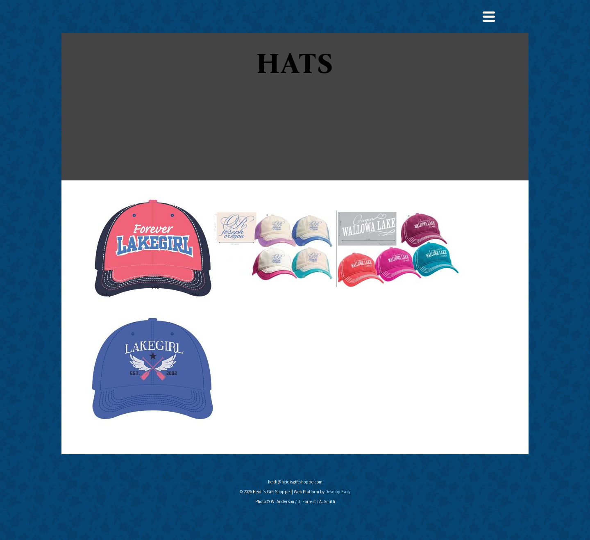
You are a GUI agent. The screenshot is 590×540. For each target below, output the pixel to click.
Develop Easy (337, 491)
